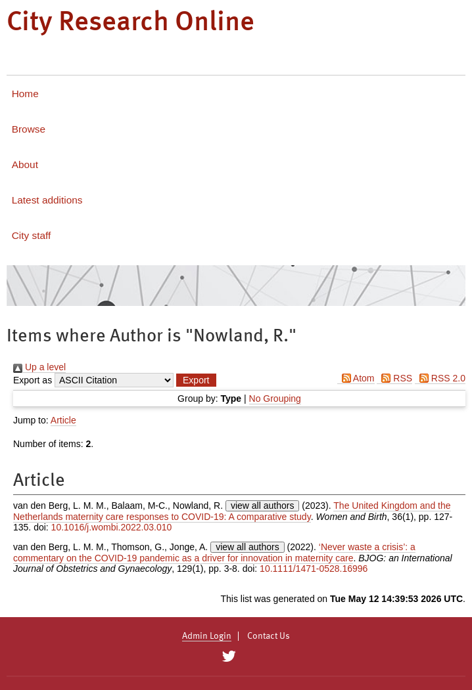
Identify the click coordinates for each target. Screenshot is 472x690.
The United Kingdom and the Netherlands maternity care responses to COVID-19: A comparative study (232, 511)
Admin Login (206, 636)
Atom (356, 378)
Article (63, 420)
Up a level (39, 367)
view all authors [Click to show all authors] (263, 505)
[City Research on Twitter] (228, 656)
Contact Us (268, 636)
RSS (394, 378)
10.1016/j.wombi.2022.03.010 (111, 527)
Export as (32, 380)
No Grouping (275, 398)
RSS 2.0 (440, 378)
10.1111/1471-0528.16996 (313, 568)
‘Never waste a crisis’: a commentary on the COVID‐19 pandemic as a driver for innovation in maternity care (214, 552)
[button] (196, 380)
